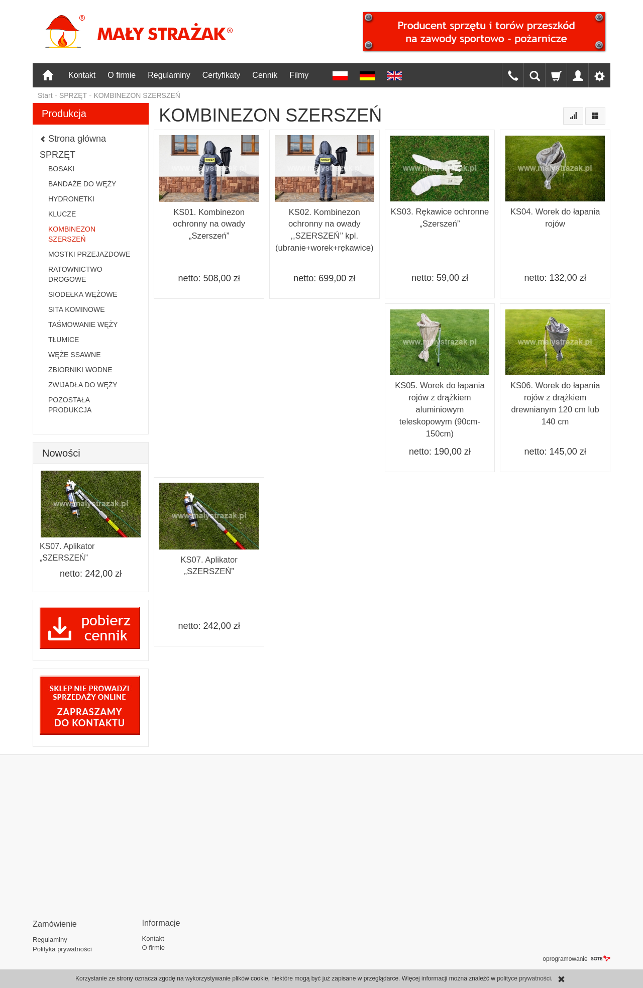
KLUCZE (62, 214)
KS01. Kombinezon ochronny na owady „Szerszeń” (209, 223)
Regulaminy (169, 75)
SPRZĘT (57, 155)
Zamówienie (53, 922)
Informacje (159, 922)
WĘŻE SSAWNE (74, 355)
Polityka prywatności (62, 947)
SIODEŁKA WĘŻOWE (83, 294)
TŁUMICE (63, 340)
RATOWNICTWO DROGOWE (75, 274)
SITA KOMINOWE (76, 309)
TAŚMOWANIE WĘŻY (83, 324)
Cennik (264, 75)
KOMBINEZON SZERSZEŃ (71, 234)
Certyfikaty (221, 75)
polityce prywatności (524, 978)
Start (45, 95)
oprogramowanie (576, 956)
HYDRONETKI (71, 199)
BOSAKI (61, 169)
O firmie (122, 75)
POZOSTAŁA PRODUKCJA (69, 405)
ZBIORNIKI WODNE (80, 370)
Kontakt (81, 75)
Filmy (298, 75)
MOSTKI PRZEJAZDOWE (89, 254)
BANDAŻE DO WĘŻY (82, 184)
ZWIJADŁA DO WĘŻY (83, 385)
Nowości (61, 453)
